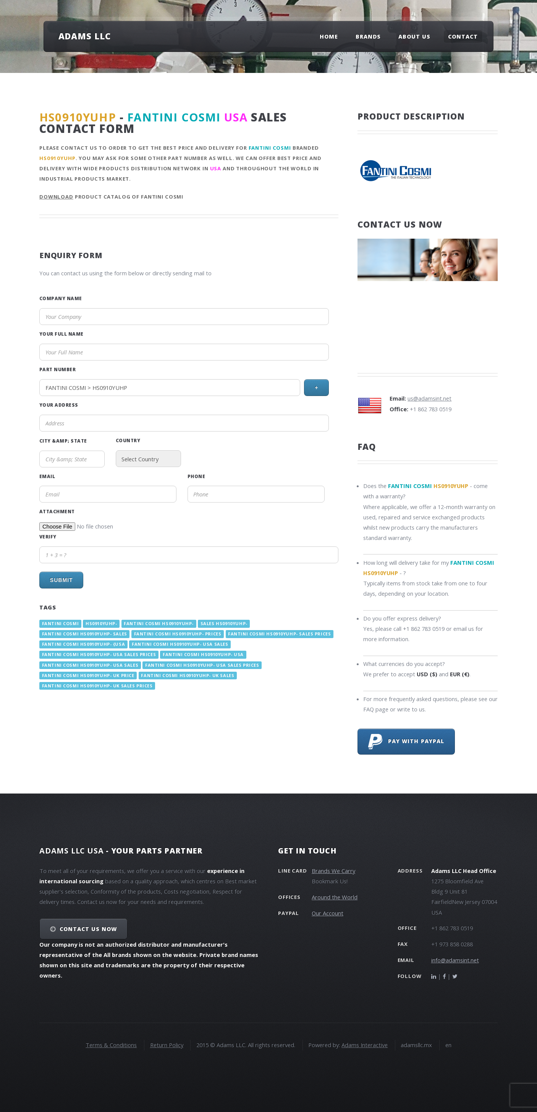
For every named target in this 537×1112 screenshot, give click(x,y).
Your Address (58, 405)
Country (128, 440)
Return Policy (166, 1045)
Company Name (60, 298)
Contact (463, 36)
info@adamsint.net (455, 960)
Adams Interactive (364, 1045)
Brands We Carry (333, 870)
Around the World (334, 897)
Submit (61, 580)
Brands (368, 36)
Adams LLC (84, 36)
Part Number (57, 369)
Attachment (57, 511)
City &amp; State (63, 441)
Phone (196, 476)
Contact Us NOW (88, 929)
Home (329, 36)
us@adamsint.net (429, 398)
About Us (414, 36)
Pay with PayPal (406, 741)
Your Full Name (61, 334)
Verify (48, 536)
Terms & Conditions (111, 1045)
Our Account (327, 913)
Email (47, 476)
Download (56, 196)
